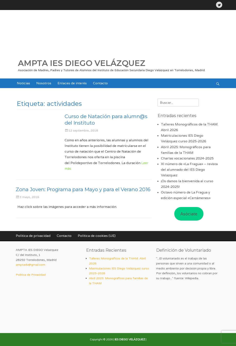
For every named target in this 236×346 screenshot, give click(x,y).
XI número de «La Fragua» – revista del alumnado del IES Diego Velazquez (189, 169)
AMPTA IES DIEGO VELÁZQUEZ (81, 63)
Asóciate (188, 214)
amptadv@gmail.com (30, 264)
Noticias (23, 83)
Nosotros (43, 83)
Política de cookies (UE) (96, 236)
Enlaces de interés (72, 83)
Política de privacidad (33, 236)
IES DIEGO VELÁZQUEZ (130, 339)
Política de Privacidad (31, 275)
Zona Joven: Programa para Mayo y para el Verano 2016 (83, 189)
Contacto (100, 83)
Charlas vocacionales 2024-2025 (187, 158)
